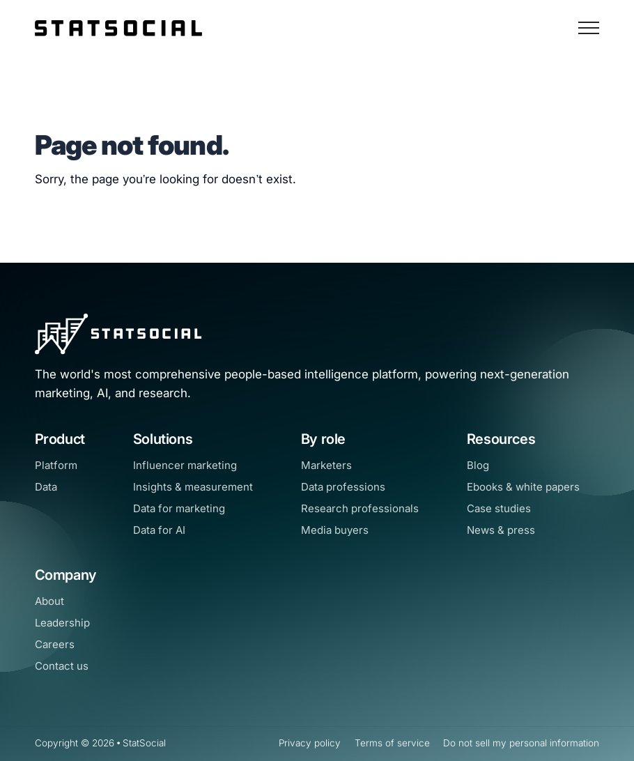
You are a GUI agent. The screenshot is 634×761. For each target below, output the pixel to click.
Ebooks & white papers (523, 486)
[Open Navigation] (588, 28)
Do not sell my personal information (521, 742)
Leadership (62, 622)
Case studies (499, 508)
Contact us (61, 665)
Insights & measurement (193, 486)
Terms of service (392, 742)
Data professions (343, 486)
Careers (55, 644)
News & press (501, 530)
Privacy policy (310, 742)
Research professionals (360, 508)
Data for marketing (179, 508)
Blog (478, 465)
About (49, 601)
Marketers (326, 465)
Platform (56, 465)
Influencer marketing (185, 465)
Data (46, 486)
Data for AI (159, 530)
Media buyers (335, 530)
